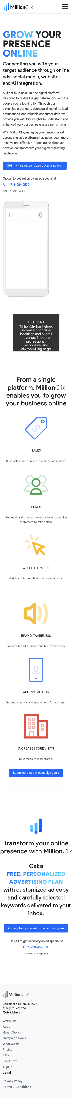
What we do (11, 1044)
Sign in (7, 1067)
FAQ (6, 1055)
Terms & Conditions (17, 1087)
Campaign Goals (14, 1038)
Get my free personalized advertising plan (34, 166)
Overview (9, 1021)
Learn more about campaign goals (36, 773)
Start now (10, 1061)
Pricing (7, 1050)
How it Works (12, 1032)
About (7, 1027)
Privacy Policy (12, 1081)
